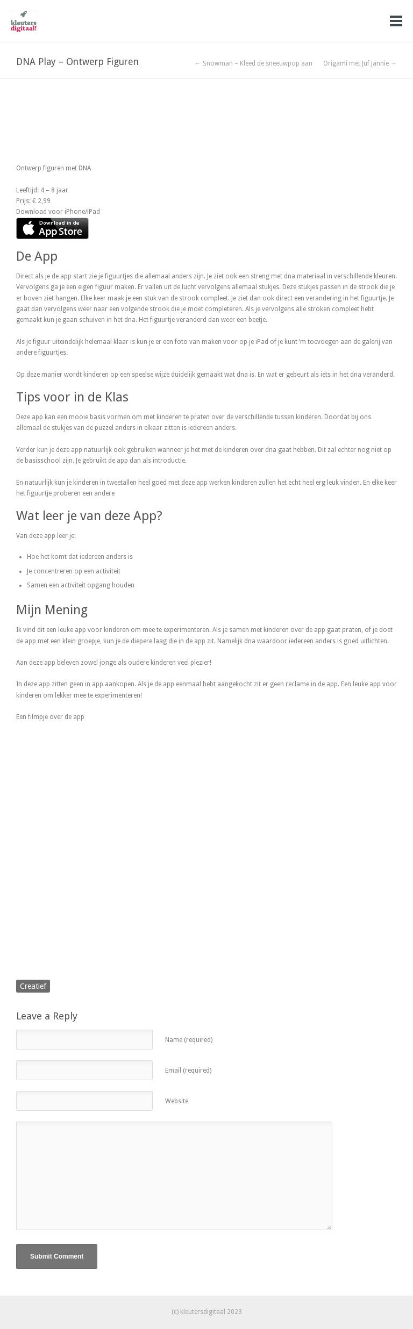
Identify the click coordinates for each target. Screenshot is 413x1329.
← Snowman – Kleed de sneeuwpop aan (253, 63)
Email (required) (188, 1070)
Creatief (33, 986)
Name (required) (188, 1040)
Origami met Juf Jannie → (360, 63)
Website (176, 1101)
